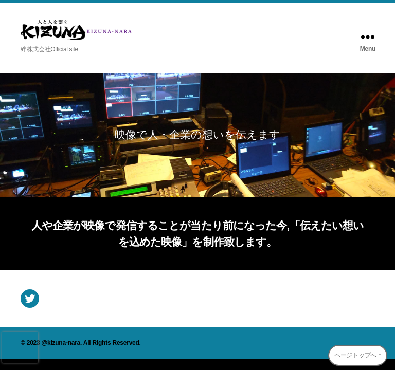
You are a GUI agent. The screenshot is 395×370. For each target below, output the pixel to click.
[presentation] (20, 347)
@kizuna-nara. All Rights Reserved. (91, 342)
